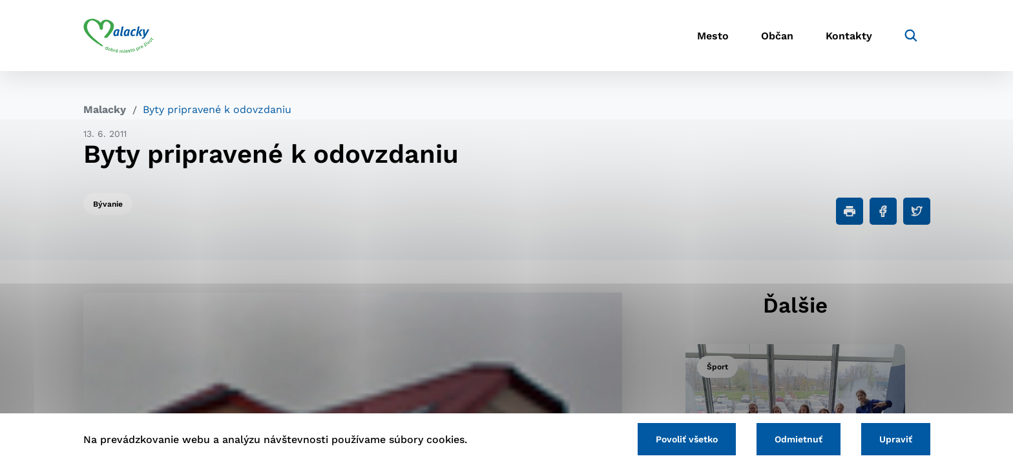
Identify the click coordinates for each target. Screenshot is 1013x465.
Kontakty (849, 36)
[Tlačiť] (849, 211)
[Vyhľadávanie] (910, 35)
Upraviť (895, 439)
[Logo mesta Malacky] (118, 35)
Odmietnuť (798, 439)
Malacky (104, 109)
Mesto (713, 36)
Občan (777, 36)
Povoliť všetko (687, 439)
